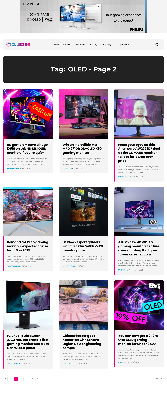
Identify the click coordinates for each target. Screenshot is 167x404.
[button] (157, 44)
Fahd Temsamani (13, 274)
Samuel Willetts (124, 180)
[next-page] (37, 391)
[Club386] (18, 44)
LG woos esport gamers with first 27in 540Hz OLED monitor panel (83, 252)
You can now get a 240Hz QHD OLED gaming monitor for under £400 (137, 349)
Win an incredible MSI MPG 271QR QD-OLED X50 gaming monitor (83, 148)
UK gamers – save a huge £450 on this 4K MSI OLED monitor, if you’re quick (26, 150)
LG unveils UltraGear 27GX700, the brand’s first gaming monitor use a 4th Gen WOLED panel (27, 351)
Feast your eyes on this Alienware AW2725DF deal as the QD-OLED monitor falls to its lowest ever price (139, 154)
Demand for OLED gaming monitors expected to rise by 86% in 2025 (25, 252)
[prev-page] (5, 391)
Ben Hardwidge (13, 172)
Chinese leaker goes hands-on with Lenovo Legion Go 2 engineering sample (82, 349)
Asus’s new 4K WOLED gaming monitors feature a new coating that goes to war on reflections (139, 254)
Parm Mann (67, 168)
